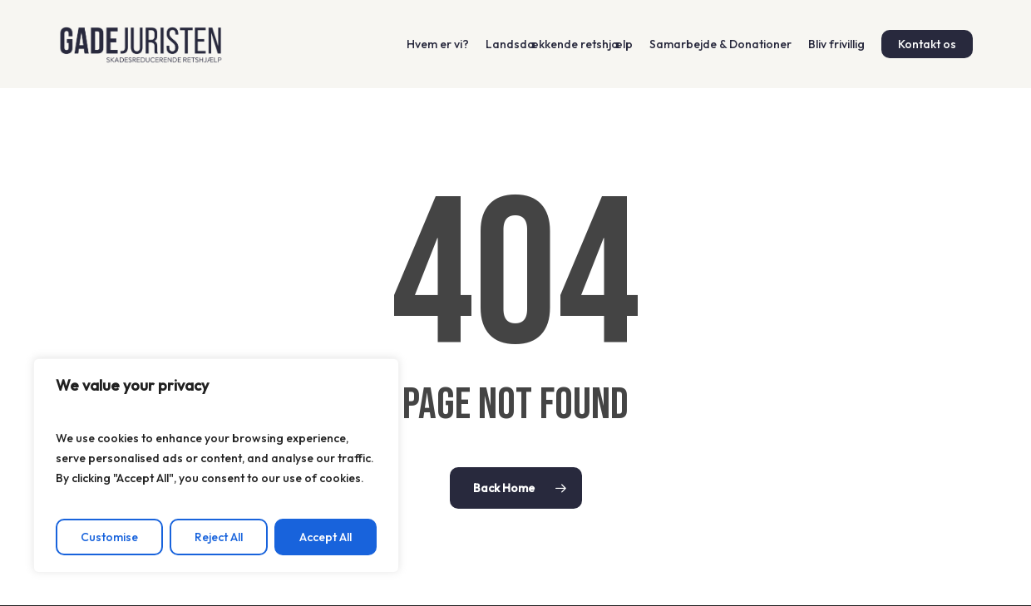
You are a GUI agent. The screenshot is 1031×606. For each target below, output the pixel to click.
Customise (109, 537)
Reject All (219, 537)
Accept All (325, 537)
